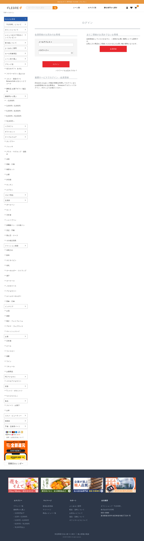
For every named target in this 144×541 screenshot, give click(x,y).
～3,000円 (10, 101)
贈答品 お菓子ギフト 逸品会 (16, 90)
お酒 (6, 336)
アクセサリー (11, 291)
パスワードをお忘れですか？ (66, 70)
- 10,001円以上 (19, 527)
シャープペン (11, 220)
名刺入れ (9, 250)
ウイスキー (10, 351)
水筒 (8, 159)
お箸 (8, 174)
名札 (8, 265)
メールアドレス (45, 42)
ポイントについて (11, 30)
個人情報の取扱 (83, 534)
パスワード (44, 50)
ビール (8, 346)
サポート (73, 500)
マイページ (47, 500)
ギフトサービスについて (78, 520)
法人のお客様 (10, 19)
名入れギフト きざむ (14, 68)
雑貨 (8, 316)
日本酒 (8, 341)
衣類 (6, 386)
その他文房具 (11, 240)
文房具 (7, 200)
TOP (5, 12)
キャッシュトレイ (13, 331)
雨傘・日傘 (10, 301)
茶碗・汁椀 (10, 164)
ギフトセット (10, 132)
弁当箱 (8, 179)
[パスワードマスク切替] (71, 53)
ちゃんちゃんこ (12, 396)
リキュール (10, 366)
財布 (8, 255)
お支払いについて (76, 513)
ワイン (8, 361)
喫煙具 (7, 421)
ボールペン (10, 205)
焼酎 (8, 356)
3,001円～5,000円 (13, 106)
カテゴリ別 (92, 8)
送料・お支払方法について (15, 437)
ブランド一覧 (18, 506)
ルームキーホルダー (13, 296)
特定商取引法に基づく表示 (65, 534)
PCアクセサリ (10, 377)
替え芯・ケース (12, 235)
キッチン (9, 185)
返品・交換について (76, 517)
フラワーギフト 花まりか (15, 74)
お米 (8, 410)
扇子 (8, 276)
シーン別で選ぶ (11, 59)
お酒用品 (9, 371)
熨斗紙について (11, 43)
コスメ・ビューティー (13, 416)
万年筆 (8, 215)
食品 (6, 401)
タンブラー (10, 141)
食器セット (10, 169)
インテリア (9, 306)
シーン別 (76, 8)
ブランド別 (9, 64)
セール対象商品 (11, 53)
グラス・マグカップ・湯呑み (16, 153)
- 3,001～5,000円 (20, 517)
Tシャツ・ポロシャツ (14, 391)
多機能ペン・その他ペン (15, 225)
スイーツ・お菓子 (13, 405)
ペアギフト (9, 126)
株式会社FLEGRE (107, 510)
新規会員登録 (48, 506)
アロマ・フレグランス (14, 326)
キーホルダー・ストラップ (16, 270)
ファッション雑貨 (11, 246)
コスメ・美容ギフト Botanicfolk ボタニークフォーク (16, 81)
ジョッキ (9, 146)
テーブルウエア (11, 137)
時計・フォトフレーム (14, 321)
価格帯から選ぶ (11, 96)
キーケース (10, 281)
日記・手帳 (10, 230)
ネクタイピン (11, 260)
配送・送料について (76, 510)
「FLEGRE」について (13, 24)
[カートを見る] (136, 8)
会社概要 (104, 500)
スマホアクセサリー (13, 381)
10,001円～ (10, 121)
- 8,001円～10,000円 (21, 524)
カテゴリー (18, 500)
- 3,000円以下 (19, 513)
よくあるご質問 (11, 48)
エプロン (9, 190)
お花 (8, 311)
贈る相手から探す (110, 8)
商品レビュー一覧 (49, 513)
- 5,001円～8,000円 (21, 520)
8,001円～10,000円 (13, 116)
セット (8, 210)
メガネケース (11, 286)
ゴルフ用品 (9, 195)
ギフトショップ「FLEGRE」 (111, 506)
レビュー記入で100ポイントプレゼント (14, 36)
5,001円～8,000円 (13, 111)
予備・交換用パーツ (12, 426)
